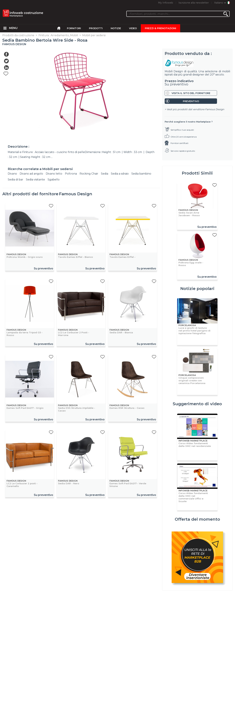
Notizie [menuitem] (116, 28)
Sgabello (54, 179)
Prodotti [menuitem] (96, 28)
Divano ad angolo (31, 173)
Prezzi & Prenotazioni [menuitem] (160, 28)
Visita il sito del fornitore (191, 93)
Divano (12, 173)
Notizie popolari (197, 288)
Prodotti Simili (197, 173)
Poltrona (71, 173)
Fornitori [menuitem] (74, 28)
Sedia (104, 173)
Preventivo (191, 101)
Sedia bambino (141, 173)
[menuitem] (5, 28)
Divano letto (54, 173)
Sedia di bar (15, 179)
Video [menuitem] (133, 28)
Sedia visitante (35, 179)
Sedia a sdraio (120, 173)
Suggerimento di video (197, 403)
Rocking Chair (89, 173)
